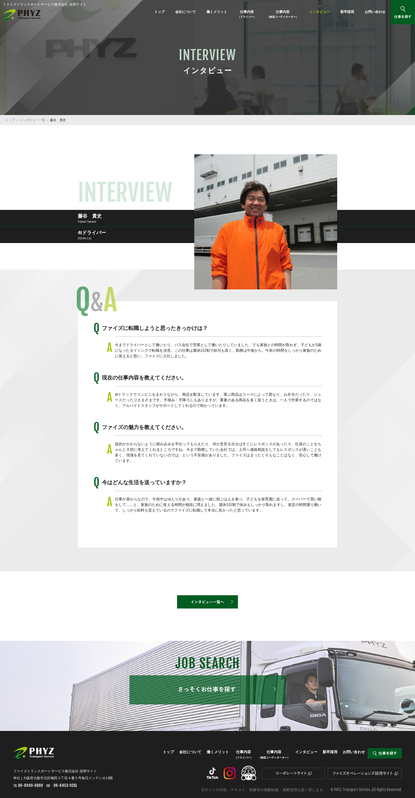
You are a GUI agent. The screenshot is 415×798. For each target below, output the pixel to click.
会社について (185, 12)
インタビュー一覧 (32, 120)
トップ (159, 12)
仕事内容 (247, 14)
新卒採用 (347, 12)
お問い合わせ (375, 12)
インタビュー (319, 12)
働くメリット (216, 12)
